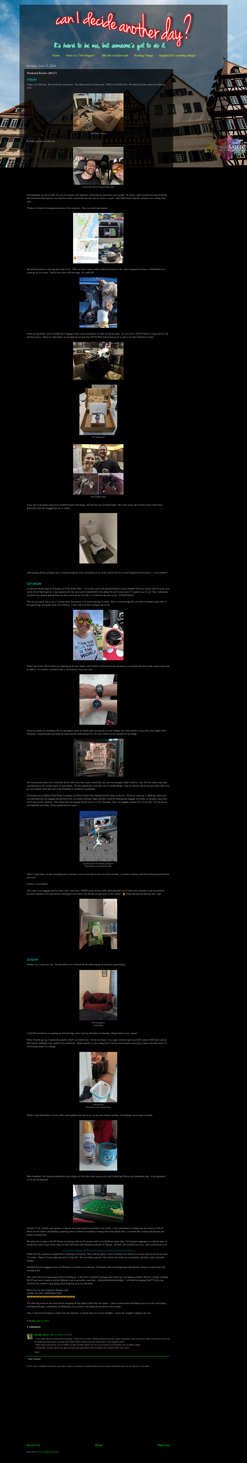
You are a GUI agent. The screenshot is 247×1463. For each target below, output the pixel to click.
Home (56, 55)
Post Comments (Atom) (48, 1452)
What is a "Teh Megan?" (80, 55)
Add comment (34, 1359)
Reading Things (143, 55)
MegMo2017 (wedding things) (177, 55)
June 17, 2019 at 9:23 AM (61, 1334)
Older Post (163, 1445)
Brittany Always (41, 1334)
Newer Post (33, 1445)
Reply (36, 1352)
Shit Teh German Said (115, 55)
